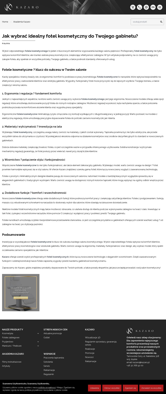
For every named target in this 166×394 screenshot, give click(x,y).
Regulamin (49, 374)
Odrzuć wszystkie (111, 388)
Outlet (47, 337)
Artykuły (6, 366)
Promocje (89, 353)
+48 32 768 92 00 (135, 365)
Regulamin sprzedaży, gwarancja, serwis (101, 343)
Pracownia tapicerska (54, 358)
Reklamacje (49, 370)
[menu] (159, 7)
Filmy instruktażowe (11, 362)
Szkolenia (48, 362)
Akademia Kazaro (21, 22)
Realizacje (90, 349)
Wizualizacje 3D (92, 337)
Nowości (89, 357)
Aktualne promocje (53, 333)
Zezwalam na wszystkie (151, 388)
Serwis (47, 366)
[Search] (160, 22)
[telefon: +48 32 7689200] (139, 7)
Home (5, 22)
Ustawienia (94, 388)
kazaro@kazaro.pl (141, 362)
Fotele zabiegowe (10, 337)
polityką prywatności (47, 388)
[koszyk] (132, 7)
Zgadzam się (130, 388)
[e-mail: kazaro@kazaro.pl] (146, 7)
